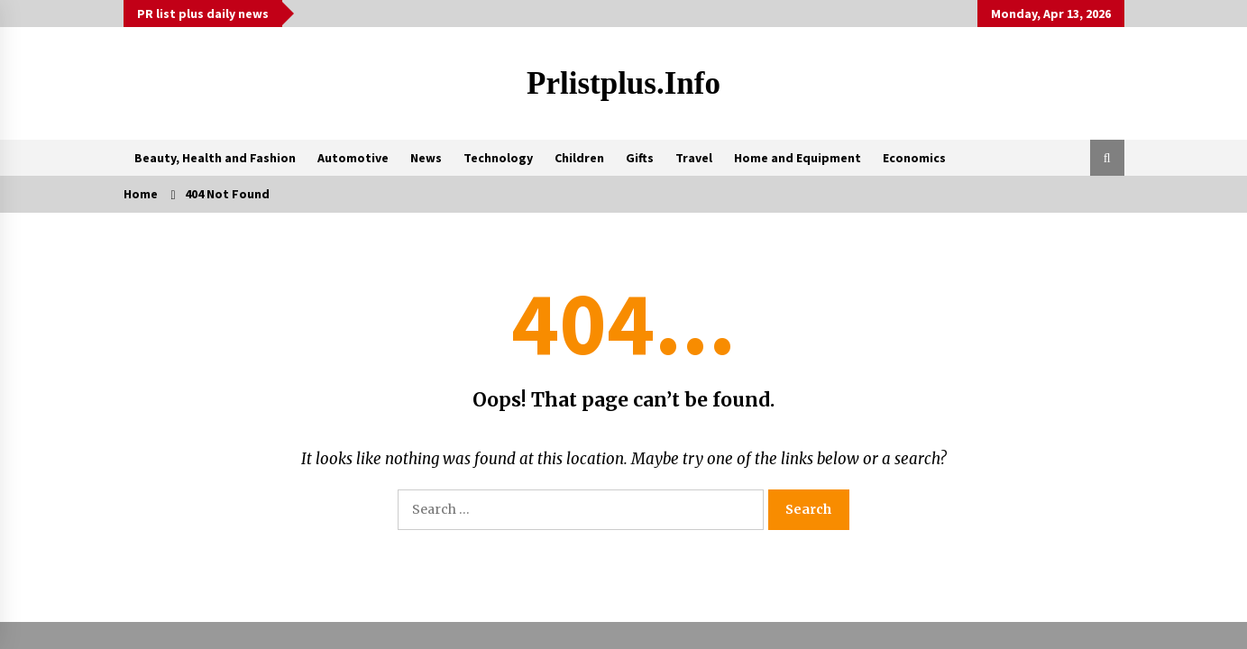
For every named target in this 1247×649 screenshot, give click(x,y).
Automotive (353, 158)
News (426, 158)
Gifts (640, 158)
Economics (914, 158)
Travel (693, 158)
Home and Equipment (797, 158)
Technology (498, 158)
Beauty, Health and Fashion (215, 158)
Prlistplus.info (623, 83)
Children (579, 158)
